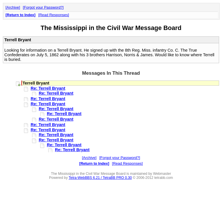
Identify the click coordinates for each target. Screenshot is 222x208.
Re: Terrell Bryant (48, 88)
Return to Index (20, 15)
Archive (13, 7)
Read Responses (53, 15)
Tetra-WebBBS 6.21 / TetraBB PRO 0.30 (100, 178)
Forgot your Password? (43, 7)
